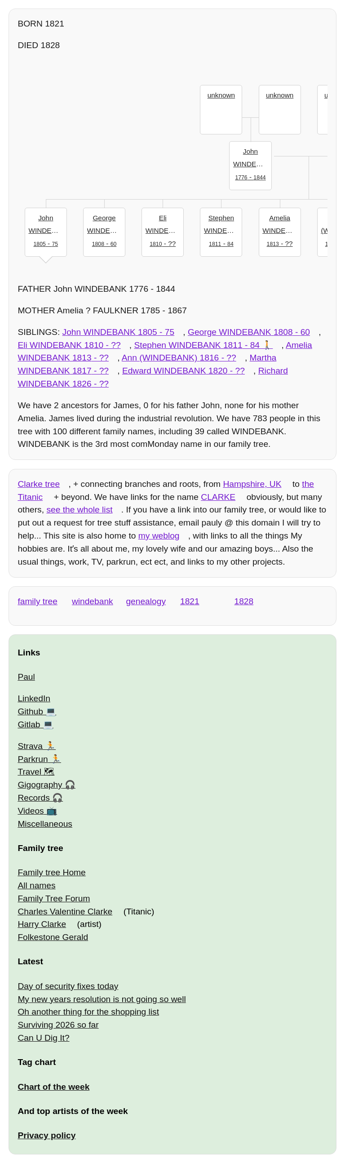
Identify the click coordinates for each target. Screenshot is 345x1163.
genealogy (146, 601)
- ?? (165, 230)
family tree (38, 601)
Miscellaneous (45, 824)
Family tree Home (51, 872)
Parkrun (33, 759)
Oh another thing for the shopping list (88, 1011)
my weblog (159, 535)
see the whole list (79, 509)
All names (36, 885)
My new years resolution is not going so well (102, 999)
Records (33, 797)
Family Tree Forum (54, 898)
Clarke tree (39, 484)
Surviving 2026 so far (58, 1024)
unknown (221, 95)
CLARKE (218, 497)
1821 (189, 601)
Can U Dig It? (43, 1038)
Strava (30, 746)
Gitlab (29, 724)
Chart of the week (53, 1087)
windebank (92, 601)
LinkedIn (34, 698)
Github (30, 711)
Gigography (40, 784)
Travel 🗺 (36, 771)
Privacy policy (46, 1135)
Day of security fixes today (68, 986)
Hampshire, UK (252, 484)
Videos (31, 810)
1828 (244, 601)
